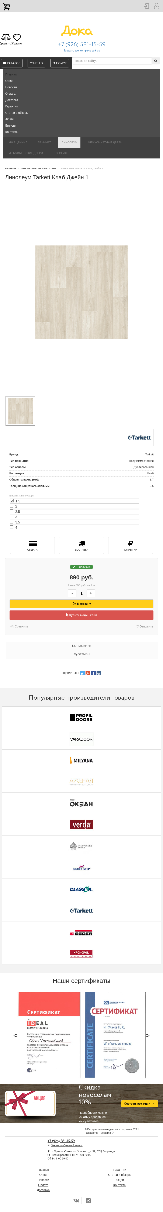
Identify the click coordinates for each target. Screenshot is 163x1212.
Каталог (11, 63)
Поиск (60, 63)
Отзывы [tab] (82, 654)
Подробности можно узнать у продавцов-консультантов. (97, 1103)
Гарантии (11, 106)
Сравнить (19, 626)
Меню (36, 63)
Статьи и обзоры (16, 112)
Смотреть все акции (139, 1104)
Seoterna (106, 1132)
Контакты (11, 132)
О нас (9, 81)
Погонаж (60, 153)
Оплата (10, 93)
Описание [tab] (81, 646)
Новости (11, 87)
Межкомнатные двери (105, 142)
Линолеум (69, 142)
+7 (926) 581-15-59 (81, 44)
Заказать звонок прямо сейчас (81, 51)
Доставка (11, 100)
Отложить (144, 626)
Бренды (10, 125)
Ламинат (44, 142)
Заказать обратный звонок (66, 1145)
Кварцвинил (17, 142)
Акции (9, 119)
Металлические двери (25, 153)
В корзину (81, 604)
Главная (11, 74)
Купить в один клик (81, 615)
